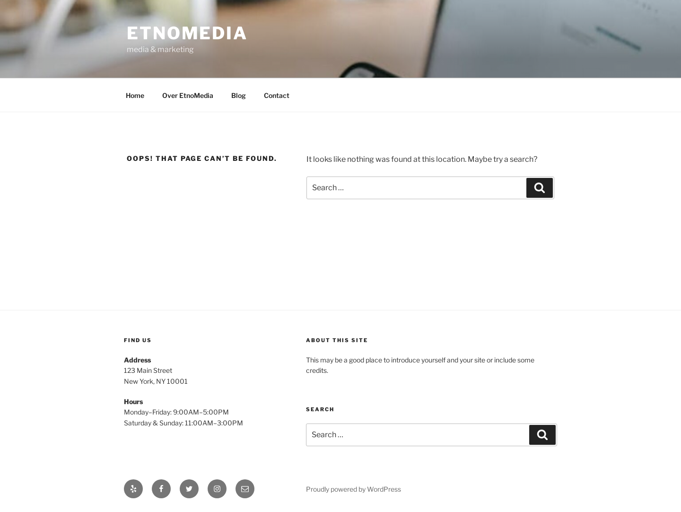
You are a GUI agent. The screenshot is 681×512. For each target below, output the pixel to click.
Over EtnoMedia (187, 95)
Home (135, 95)
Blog (238, 95)
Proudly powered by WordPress (353, 489)
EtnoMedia (187, 33)
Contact (276, 95)
